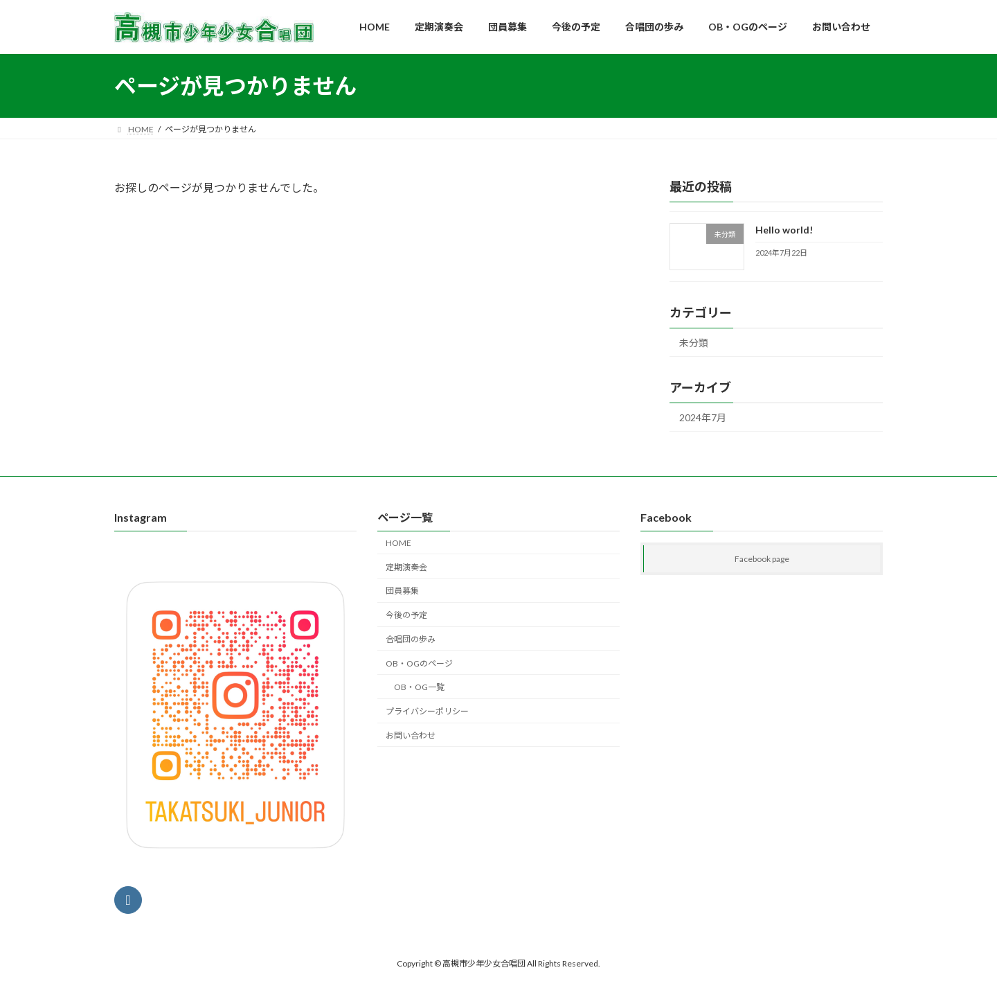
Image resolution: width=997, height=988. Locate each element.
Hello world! (784, 230)
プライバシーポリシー (427, 711)
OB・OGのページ (419, 663)
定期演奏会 (406, 567)
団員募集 (402, 591)
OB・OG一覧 (419, 687)
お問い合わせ (410, 735)
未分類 (693, 343)
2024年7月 (702, 417)
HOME (398, 543)
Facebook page (762, 559)
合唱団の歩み (410, 639)
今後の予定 (406, 615)
